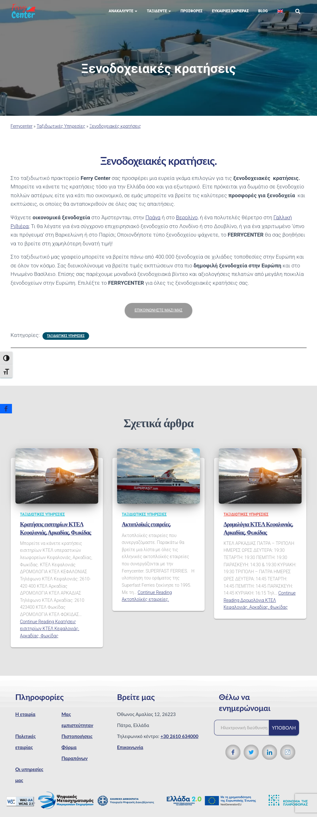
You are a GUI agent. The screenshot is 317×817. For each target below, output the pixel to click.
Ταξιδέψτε (159, 16)
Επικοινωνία (130, 751)
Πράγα (153, 222)
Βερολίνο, (188, 222)
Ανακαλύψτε (123, 16)
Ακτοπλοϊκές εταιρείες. (146, 529)
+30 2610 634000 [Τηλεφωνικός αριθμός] (179, 740)
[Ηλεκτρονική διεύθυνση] (244, 732)
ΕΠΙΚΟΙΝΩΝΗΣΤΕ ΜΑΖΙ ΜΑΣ (158, 315)
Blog (263, 16)
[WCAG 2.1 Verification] (20, 805)
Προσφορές (191, 16)
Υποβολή (284, 732)
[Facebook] (6, 408)
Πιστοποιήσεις (77, 740)
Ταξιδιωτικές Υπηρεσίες (61, 130)
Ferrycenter (22, 130)
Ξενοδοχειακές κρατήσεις (115, 130)
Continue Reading (49, 633)
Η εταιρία (25, 718)
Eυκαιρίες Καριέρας (230, 16)
